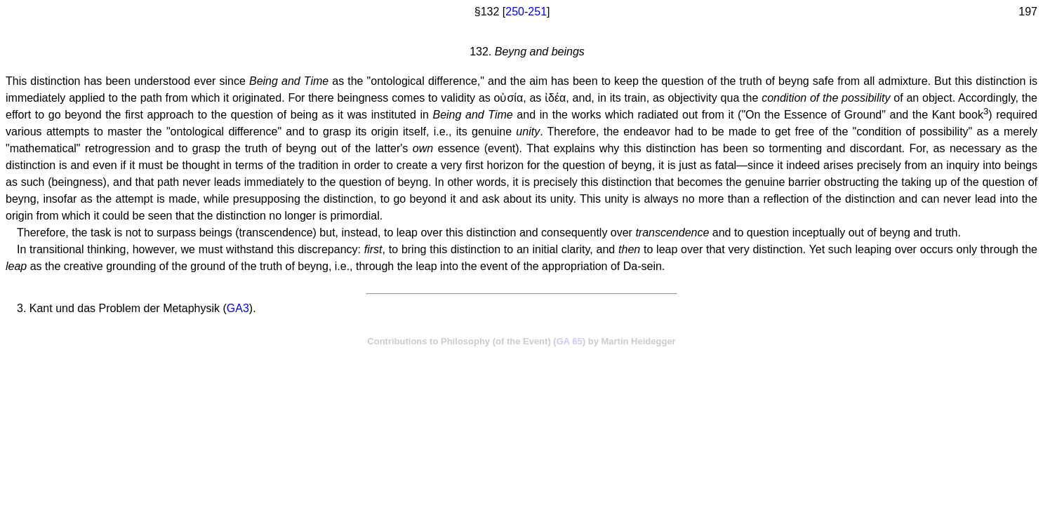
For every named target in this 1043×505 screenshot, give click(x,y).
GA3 (238, 308)
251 (537, 12)
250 (514, 12)
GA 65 (570, 341)
